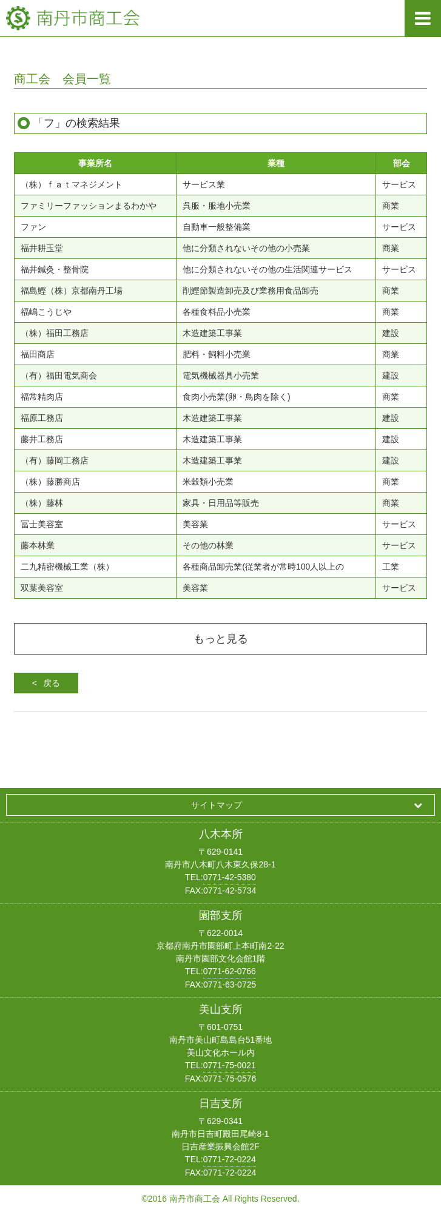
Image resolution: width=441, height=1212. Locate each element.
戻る (51, 683)
